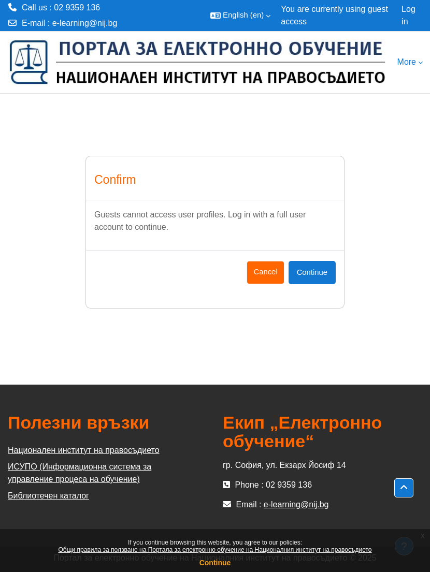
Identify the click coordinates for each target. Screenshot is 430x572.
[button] (240, 15)
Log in (408, 15)
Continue (215, 563)
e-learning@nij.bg (85, 23)
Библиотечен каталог (48, 495)
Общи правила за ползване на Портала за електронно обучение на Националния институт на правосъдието (215, 549)
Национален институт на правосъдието (84, 450)
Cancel (265, 272)
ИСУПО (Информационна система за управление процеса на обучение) (79, 472)
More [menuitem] (406, 61)
